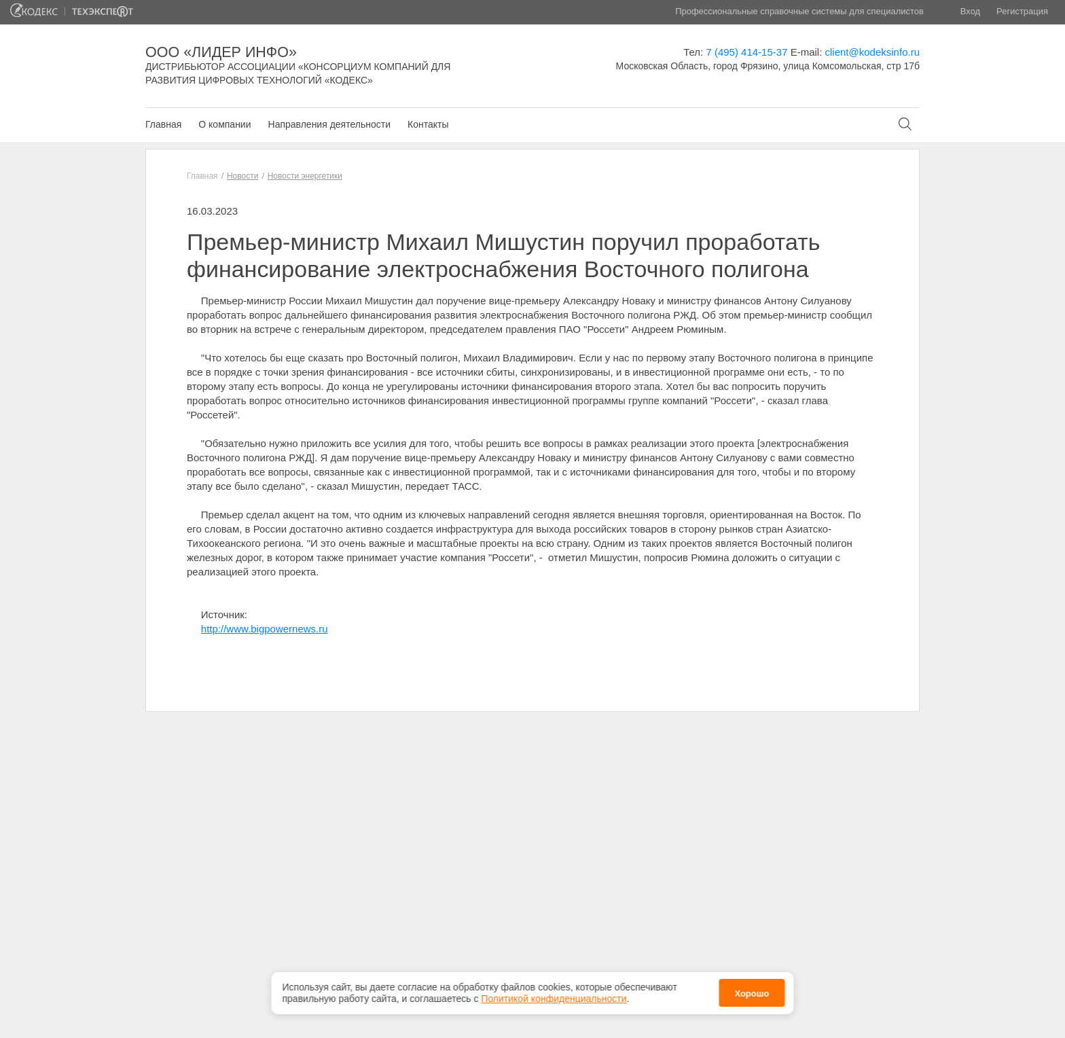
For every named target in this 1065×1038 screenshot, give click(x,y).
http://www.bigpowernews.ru (264, 628)
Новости (242, 176)
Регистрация (1022, 11)
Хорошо (751, 991)
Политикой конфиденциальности (553, 996)
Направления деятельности (329, 124)
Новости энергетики (305, 176)
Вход (970, 11)
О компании (224, 124)
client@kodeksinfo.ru (872, 52)
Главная (163, 124)
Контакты (428, 124)
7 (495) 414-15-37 (746, 52)
